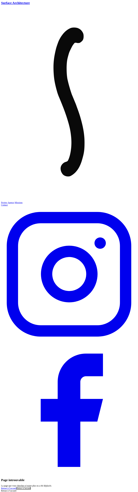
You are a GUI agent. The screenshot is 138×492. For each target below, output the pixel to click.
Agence (11, 202)
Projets (4, 202)
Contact (4, 205)
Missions (19, 202)
